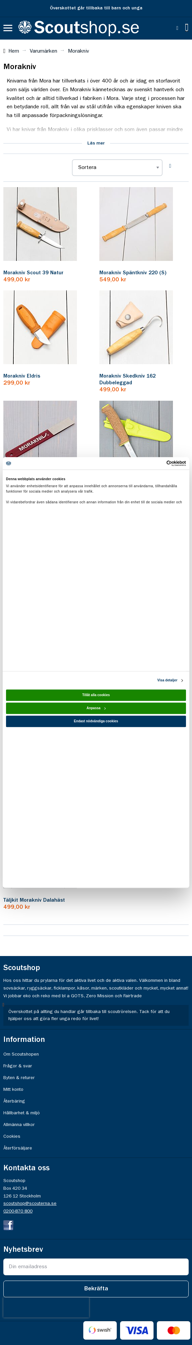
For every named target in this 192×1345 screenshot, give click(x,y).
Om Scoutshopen (21, 1054)
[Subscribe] (96, 1289)
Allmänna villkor (19, 1125)
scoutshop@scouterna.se (30, 1203)
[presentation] (46, 1307)
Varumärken (43, 51)
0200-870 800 (17, 1211)
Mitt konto (13, 1089)
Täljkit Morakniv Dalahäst (34, 900)
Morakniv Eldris (21, 376)
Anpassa (96, 708)
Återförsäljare (17, 1148)
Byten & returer (19, 1078)
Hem (13, 51)
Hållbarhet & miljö (21, 1113)
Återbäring (14, 1101)
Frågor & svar (17, 1066)
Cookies (11, 1136)
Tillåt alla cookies (96, 695)
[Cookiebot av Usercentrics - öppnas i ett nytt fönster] (156, 463)
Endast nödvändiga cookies (96, 721)
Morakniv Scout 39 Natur (33, 273)
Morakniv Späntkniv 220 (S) (133, 273)
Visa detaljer (167, 680)
